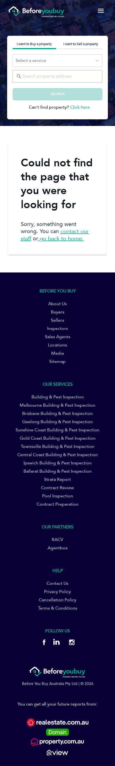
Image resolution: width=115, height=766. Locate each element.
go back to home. (61, 238)
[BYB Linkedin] (56, 643)
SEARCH (58, 94)
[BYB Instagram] (69, 643)
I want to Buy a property (34, 44)
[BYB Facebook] (44, 643)
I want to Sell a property (80, 44)
